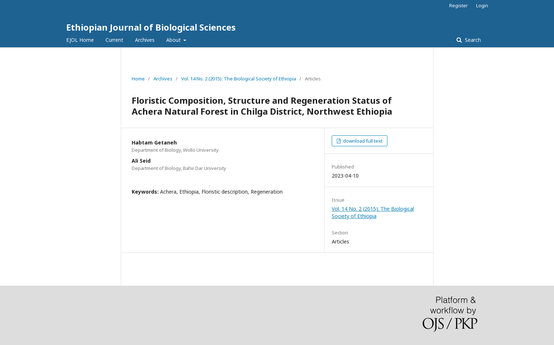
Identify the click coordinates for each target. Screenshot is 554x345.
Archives (145, 39)
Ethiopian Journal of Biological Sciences (151, 27)
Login (482, 5)
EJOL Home (80, 39)
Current (114, 39)
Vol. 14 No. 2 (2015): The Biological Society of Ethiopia (238, 78)
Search (472, 39)
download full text (362, 141)
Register (458, 5)
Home (138, 78)
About (174, 39)
